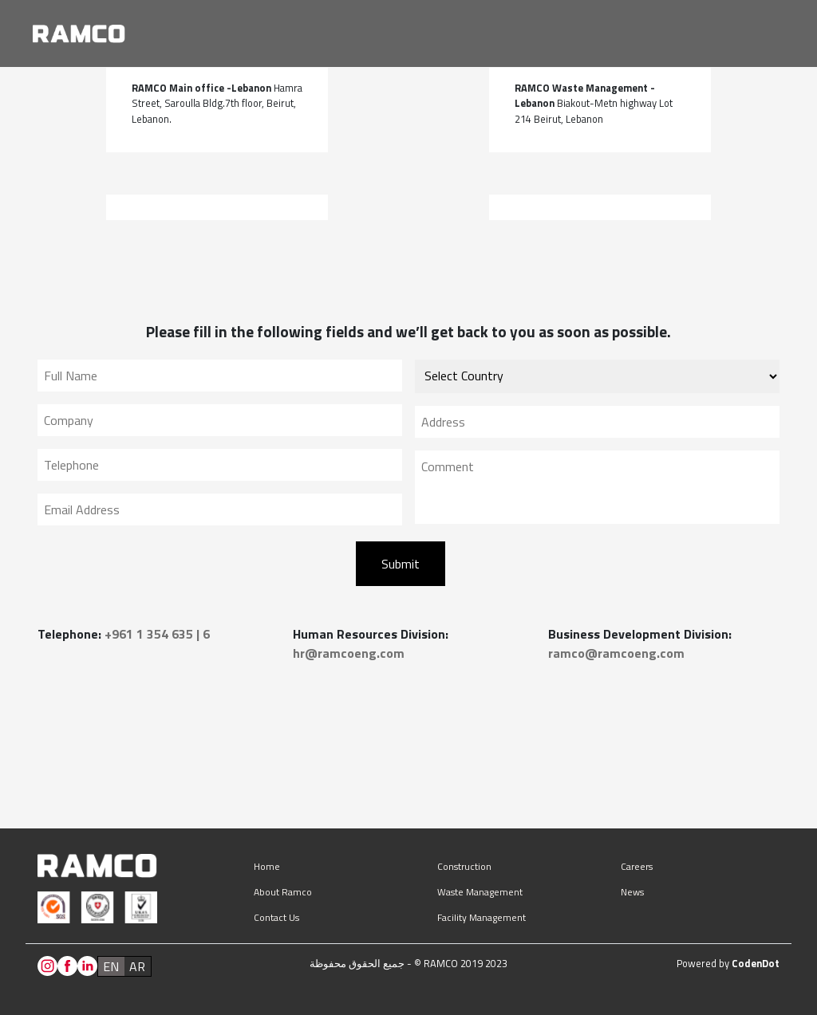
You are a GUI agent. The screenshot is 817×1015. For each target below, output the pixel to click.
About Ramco (283, 891)
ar (137, 966)
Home (267, 866)
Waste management (480, 891)
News (632, 891)
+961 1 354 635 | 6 (157, 633)
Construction (464, 866)
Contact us (276, 917)
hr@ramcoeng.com (349, 653)
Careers (637, 866)
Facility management (481, 917)
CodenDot (756, 963)
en (111, 966)
